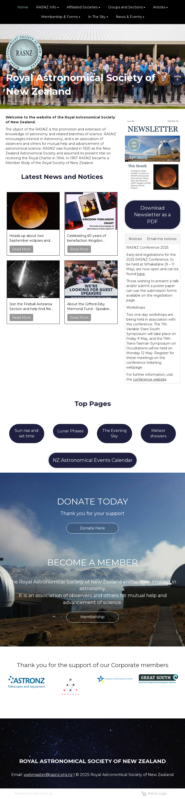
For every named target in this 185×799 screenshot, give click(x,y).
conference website (149, 379)
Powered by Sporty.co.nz (33, 793)
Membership (92, 617)
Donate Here (92, 528)
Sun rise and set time (26, 433)
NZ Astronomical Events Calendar (93, 460)
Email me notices (161, 239)
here (141, 274)
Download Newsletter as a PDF (152, 214)
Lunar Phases (70, 431)
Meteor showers (158, 433)
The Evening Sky (114, 433)
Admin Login (154, 793)
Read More (21, 249)
